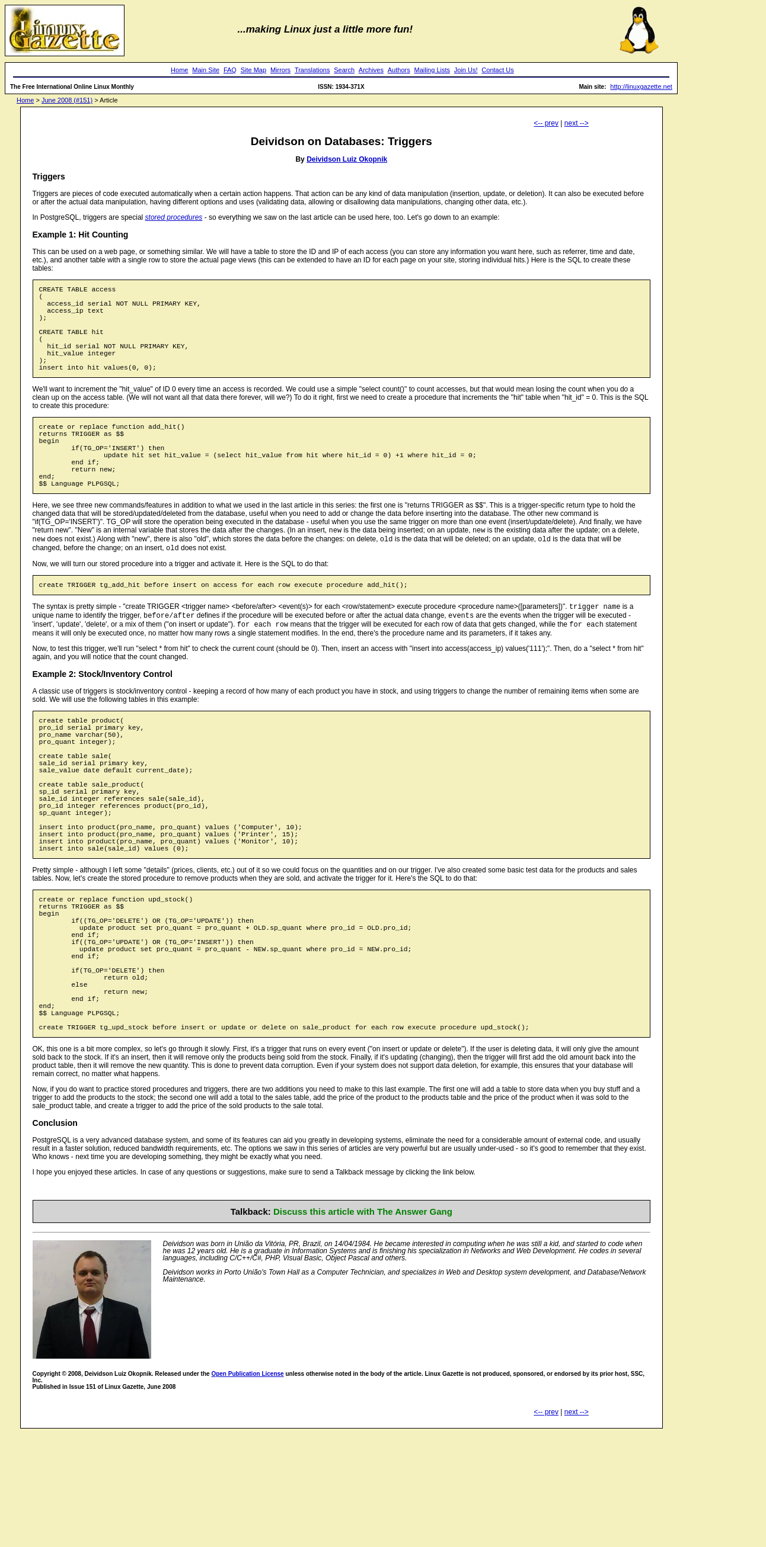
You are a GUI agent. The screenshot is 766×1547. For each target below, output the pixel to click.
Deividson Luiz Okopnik (347, 159)
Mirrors (280, 69)
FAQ (230, 69)
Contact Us (497, 69)
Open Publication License (247, 1487)
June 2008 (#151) (67, 100)
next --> (576, 123)
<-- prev (546, 123)
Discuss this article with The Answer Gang (362, 1325)
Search (344, 69)
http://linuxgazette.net (641, 86)
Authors (399, 69)
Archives (371, 69)
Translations (312, 69)
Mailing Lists (432, 69)
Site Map (253, 69)
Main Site (205, 69)
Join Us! (466, 69)
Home (179, 69)
